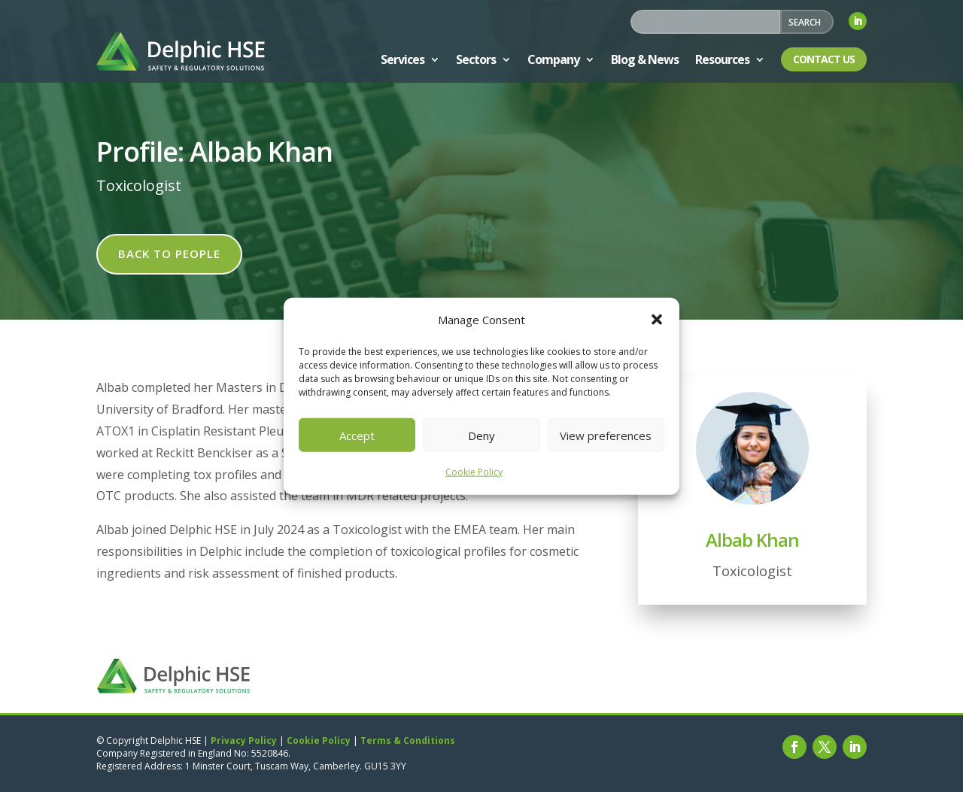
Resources (722, 59)
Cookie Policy (474, 472)
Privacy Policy (244, 740)
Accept (357, 435)
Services (402, 59)
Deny (481, 435)
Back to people (169, 253)
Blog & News (645, 59)
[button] (656, 319)
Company (553, 59)
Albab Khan (752, 539)
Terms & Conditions (407, 740)
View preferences (606, 435)
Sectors (476, 59)
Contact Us (824, 59)
